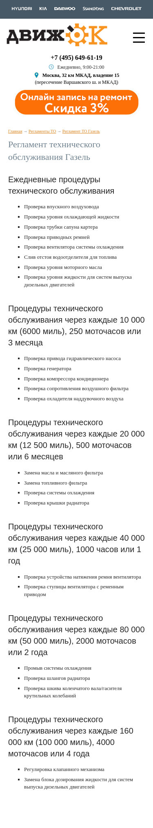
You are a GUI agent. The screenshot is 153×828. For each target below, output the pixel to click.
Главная (15, 131)
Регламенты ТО (42, 131)
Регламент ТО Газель (81, 131)
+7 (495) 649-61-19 (76, 57)
